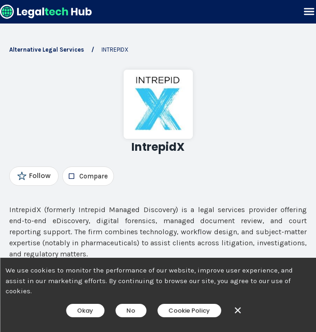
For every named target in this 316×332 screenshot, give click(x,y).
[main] (158, 166)
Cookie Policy (189, 310)
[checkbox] (88, 176)
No (130, 310)
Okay (85, 310)
